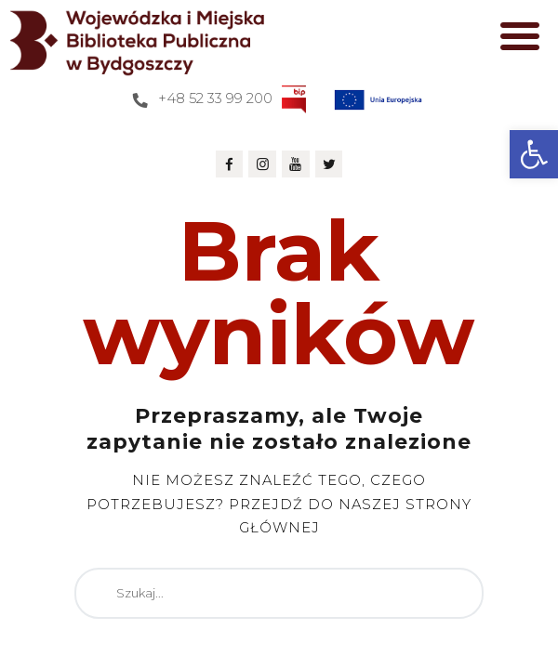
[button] (534, 154)
